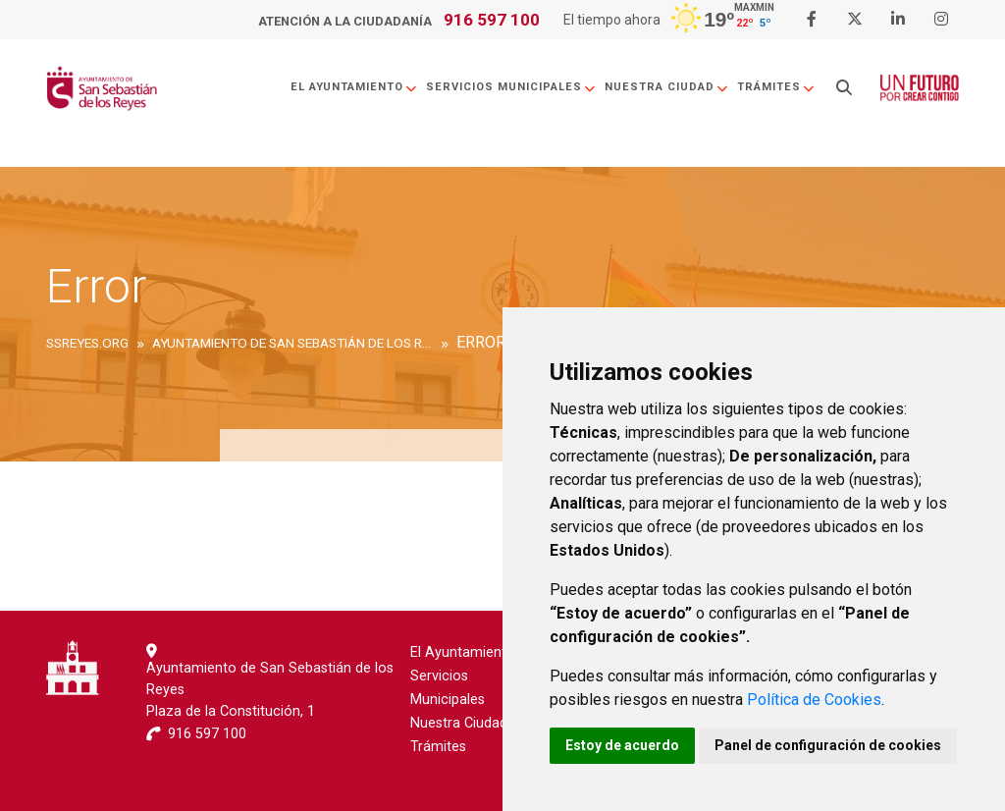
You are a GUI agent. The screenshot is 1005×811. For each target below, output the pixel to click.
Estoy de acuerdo (622, 745)
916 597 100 (492, 19)
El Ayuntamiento (354, 87)
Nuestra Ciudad (667, 87)
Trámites (776, 87)
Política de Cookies (814, 699)
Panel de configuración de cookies (827, 745)
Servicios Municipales (511, 87)
